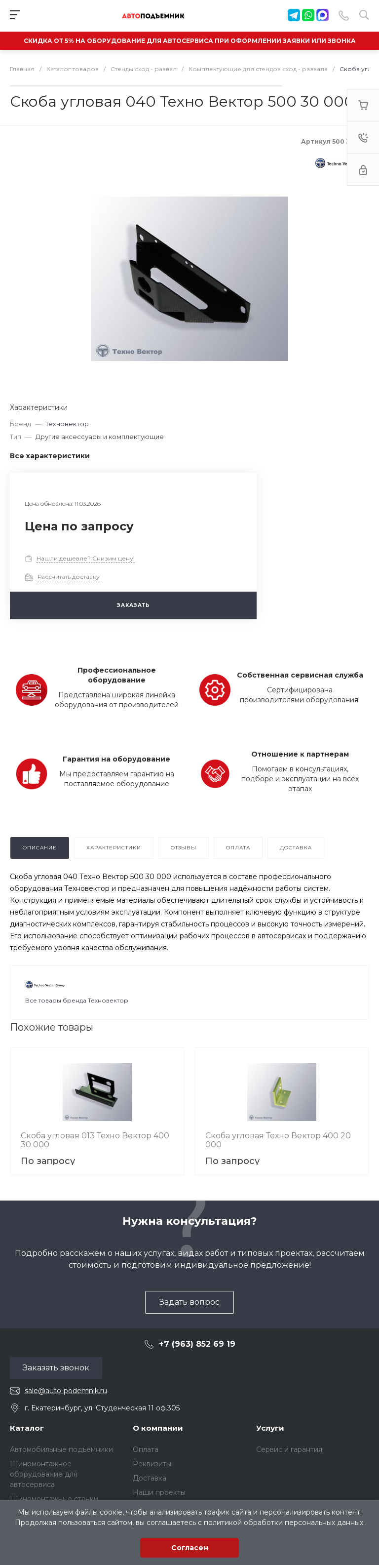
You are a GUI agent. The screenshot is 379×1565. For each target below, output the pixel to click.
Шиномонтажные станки (54, 1498)
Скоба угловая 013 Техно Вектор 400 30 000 (95, 1140)
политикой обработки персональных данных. (284, 1522)
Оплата (145, 1449)
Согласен (189, 1547)
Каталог (27, 1428)
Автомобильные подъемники (61, 1449)
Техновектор (67, 424)
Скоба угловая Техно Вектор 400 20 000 (278, 1140)
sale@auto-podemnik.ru (66, 1390)
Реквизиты (152, 1463)
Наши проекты (159, 1492)
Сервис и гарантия (289, 1449)
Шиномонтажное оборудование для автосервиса (43, 1474)
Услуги (270, 1428)
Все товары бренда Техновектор (76, 1000)
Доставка (149, 1478)
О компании (158, 1428)
